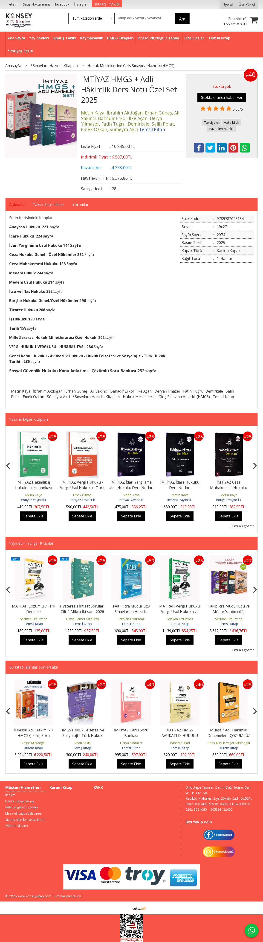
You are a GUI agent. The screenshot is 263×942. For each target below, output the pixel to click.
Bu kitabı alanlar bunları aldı (33, 667)
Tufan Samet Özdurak (82, 619)
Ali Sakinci (98, 391)
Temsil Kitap (223, 396)
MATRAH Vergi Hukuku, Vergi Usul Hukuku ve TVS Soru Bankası (180, 612)
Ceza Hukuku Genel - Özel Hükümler (43, 254)
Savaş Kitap (82, 748)
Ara (182, 19)
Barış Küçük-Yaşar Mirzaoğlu (228, 743)
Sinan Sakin (82, 743)
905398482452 (221, 809)
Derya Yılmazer (167, 391)
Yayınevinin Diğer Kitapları (32, 543)
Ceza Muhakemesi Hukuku (34, 263)
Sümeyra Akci (58, 396)
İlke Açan (144, 391)
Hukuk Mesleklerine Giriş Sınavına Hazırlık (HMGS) (166, 396)
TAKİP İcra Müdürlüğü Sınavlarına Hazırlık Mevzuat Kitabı (131, 612)
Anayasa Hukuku (24, 226)
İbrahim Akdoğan (48, 391)
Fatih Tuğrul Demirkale (203, 391)
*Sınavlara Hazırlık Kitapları (96, 396)
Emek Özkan (33, 396)
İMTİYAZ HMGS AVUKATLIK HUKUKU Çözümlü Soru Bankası (179, 736)
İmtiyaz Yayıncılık (33, 500)
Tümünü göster (242, 526)
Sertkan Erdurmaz (33, 619)
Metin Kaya (20, 391)
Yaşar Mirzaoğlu (34, 743)
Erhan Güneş (76, 391)
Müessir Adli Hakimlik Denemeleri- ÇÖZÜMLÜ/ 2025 (229, 736)
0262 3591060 (196, 809)
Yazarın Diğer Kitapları (28, 419)
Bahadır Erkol (122, 391)
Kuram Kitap (33, 748)
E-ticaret (124, 907)
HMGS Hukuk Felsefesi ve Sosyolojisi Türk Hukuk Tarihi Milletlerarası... (82, 736)
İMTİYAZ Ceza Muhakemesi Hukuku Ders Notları (228, 488)
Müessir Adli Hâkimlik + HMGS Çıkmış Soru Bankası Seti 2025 (33, 736)
